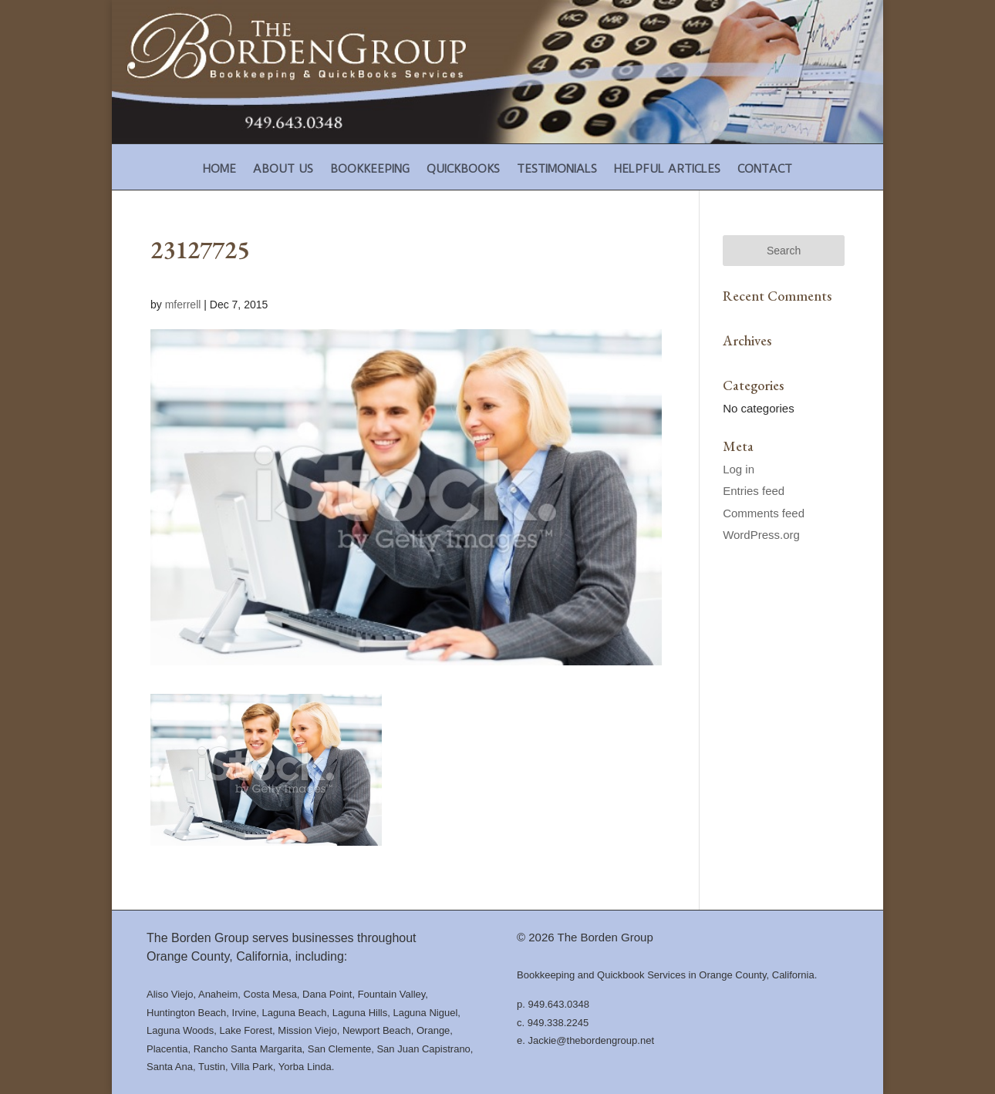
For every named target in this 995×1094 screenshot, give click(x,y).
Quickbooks (463, 169)
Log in (738, 469)
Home (219, 169)
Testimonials (557, 169)
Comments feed (763, 513)
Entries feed (753, 490)
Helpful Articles (667, 169)
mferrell (183, 304)
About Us (283, 169)
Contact (764, 169)
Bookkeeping (370, 169)
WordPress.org (761, 534)
